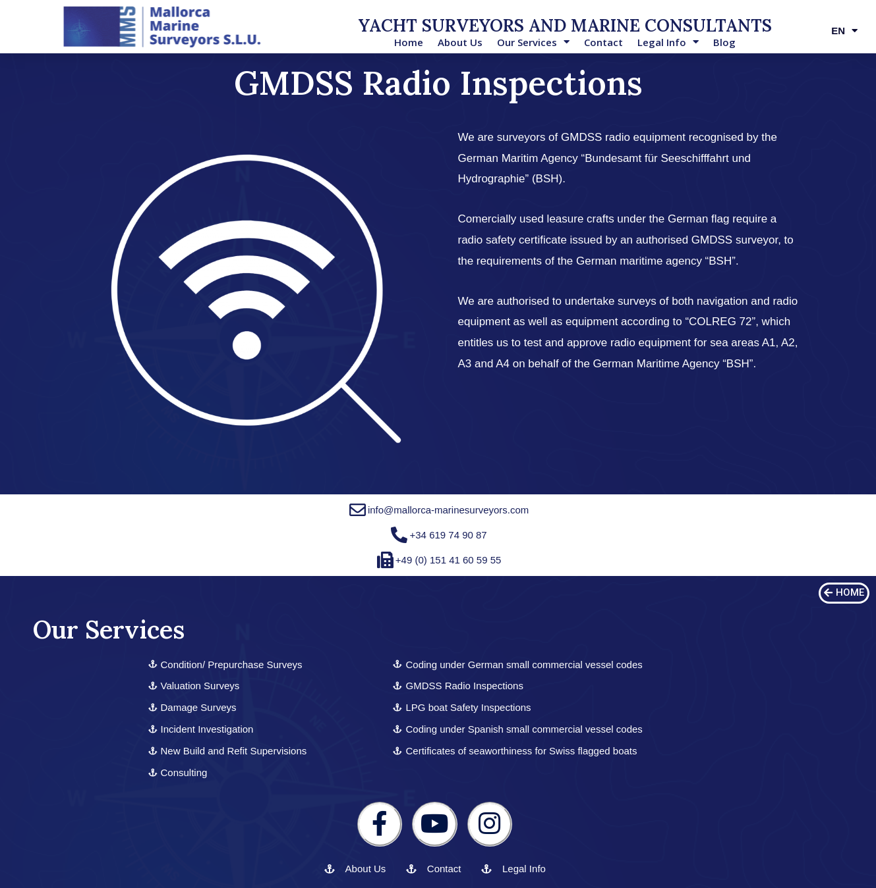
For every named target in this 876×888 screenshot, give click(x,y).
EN (844, 31)
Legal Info (668, 42)
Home (408, 42)
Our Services (533, 42)
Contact (603, 42)
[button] (844, 593)
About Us (460, 42)
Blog (724, 42)
